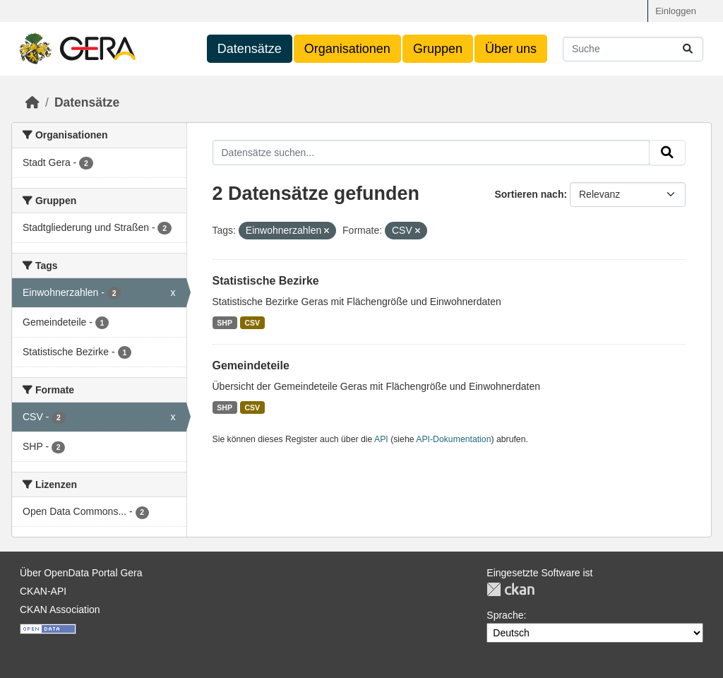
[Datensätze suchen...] (633, 49)
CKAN (510, 589)
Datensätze (249, 49)
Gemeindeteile (251, 365)
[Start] (32, 102)
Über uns (511, 49)
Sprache (504, 615)
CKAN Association (60, 609)
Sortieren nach (528, 194)
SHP (224, 323)
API (381, 439)
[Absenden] (688, 49)
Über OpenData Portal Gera (81, 572)
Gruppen (437, 49)
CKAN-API (43, 591)
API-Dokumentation (453, 439)
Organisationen (347, 49)
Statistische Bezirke (266, 281)
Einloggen (675, 11)
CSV (252, 323)
